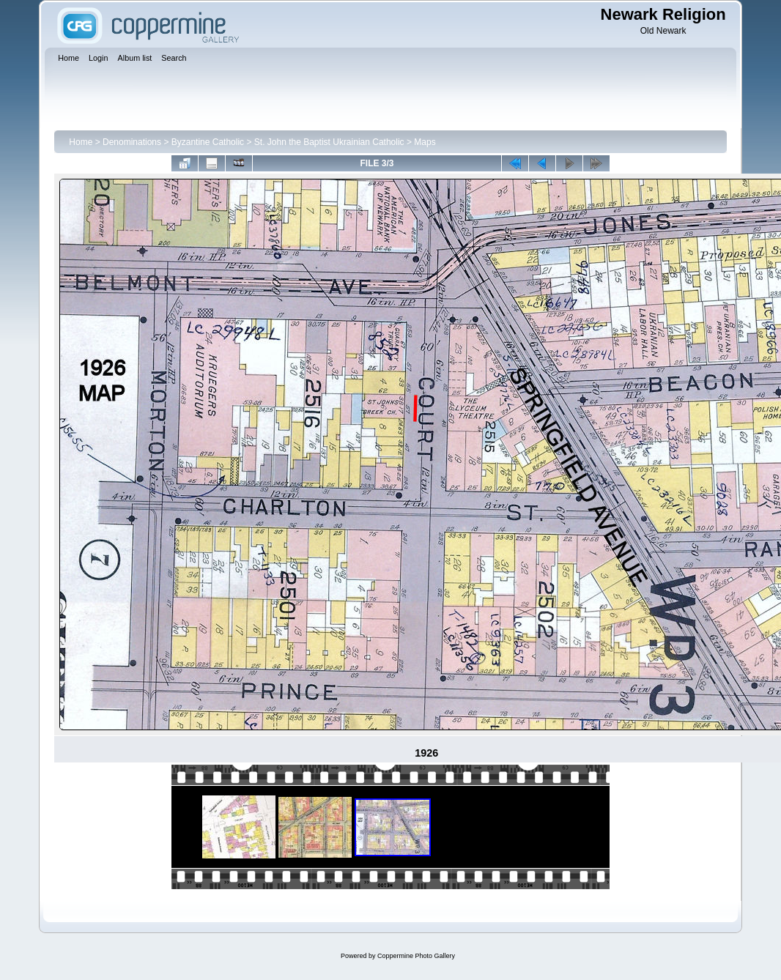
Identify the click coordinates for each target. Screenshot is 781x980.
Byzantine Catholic (207, 142)
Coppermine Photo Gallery (416, 955)
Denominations (132, 142)
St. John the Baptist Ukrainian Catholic (329, 142)
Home (80, 142)
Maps (424, 142)
